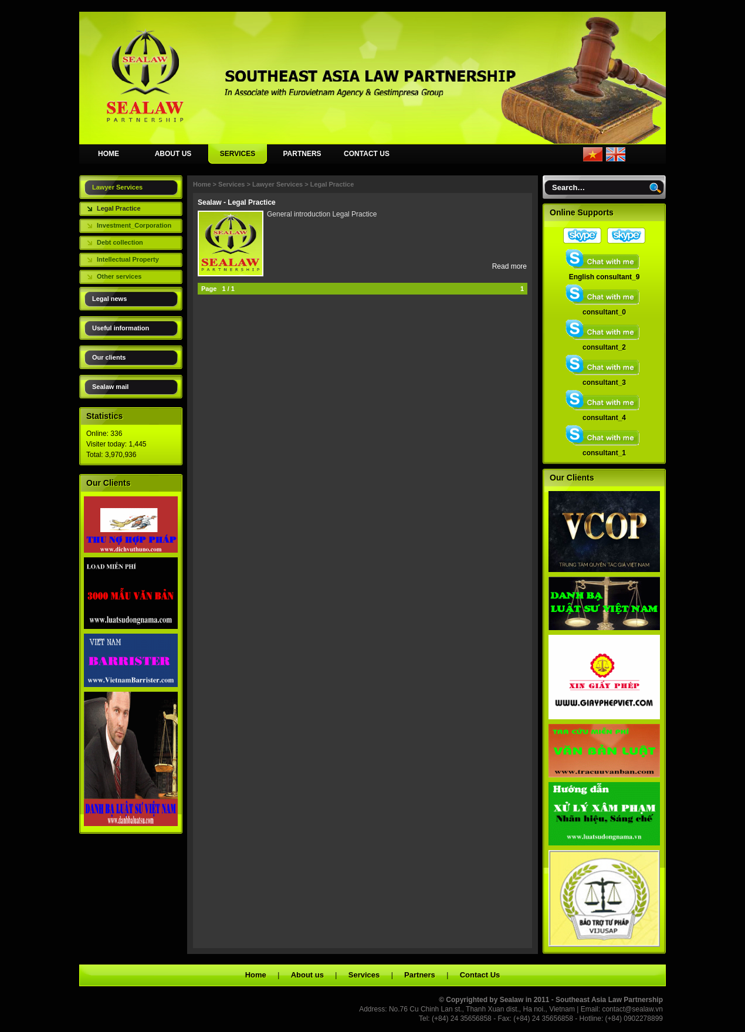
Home (202, 184)
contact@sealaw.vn (632, 1009)
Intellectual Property (128, 259)
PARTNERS (302, 154)
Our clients (109, 357)
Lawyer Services (117, 187)
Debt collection (120, 242)
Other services (119, 276)
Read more (509, 266)
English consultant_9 (604, 273)
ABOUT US (173, 154)
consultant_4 (604, 414)
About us (307, 974)
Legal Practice (119, 208)
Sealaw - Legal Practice (237, 202)
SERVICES (237, 154)
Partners (419, 974)
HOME (108, 154)
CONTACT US (367, 154)
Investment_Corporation (134, 225)
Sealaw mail (110, 386)
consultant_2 (604, 343)
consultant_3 (604, 379)
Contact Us (480, 974)
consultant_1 (604, 449)
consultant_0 (604, 308)
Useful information (120, 327)
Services (231, 184)
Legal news (109, 298)
